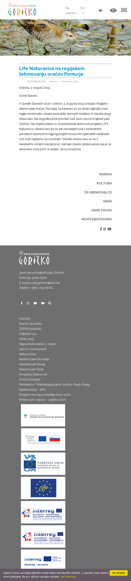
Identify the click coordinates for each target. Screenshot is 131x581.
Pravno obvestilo (30, 323)
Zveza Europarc (30, 379)
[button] (113, 10)
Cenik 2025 (26, 339)
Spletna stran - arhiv (32, 389)
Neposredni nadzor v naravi (37, 344)
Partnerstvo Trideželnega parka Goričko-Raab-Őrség (54, 384)
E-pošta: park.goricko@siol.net (39, 283)
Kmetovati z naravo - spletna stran (42, 399)
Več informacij (68, 576)
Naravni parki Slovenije (34, 359)
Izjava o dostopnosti (33, 349)
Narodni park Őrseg (32, 364)
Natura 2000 (27, 354)
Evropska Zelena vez (33, 374)
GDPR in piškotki (30, 329)
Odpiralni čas (28, 334)
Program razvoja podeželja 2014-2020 (45, 394)
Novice (53, 81)
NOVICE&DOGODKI (36, 81)
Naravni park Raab (31, 369)
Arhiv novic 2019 (69, 81)
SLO (82, 8)
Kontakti (24, 318)
